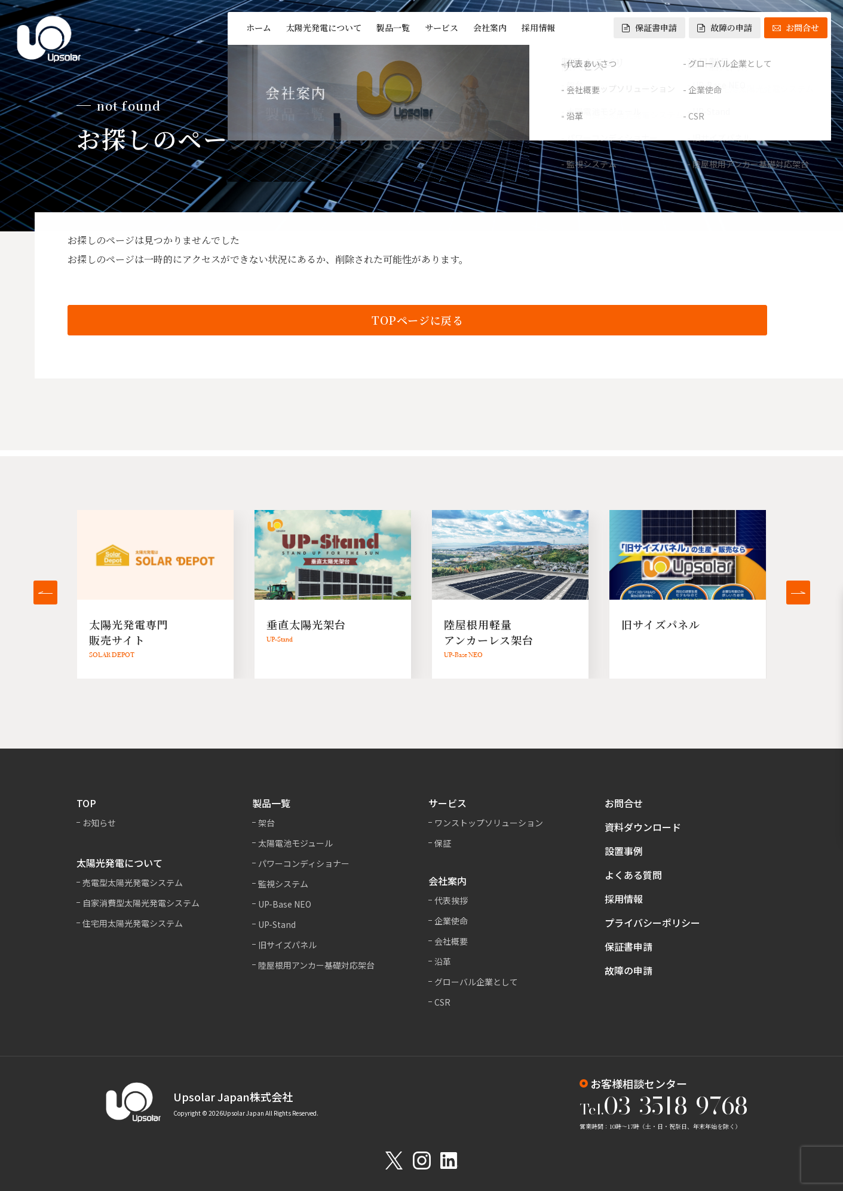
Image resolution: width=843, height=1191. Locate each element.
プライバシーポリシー (652, 922)
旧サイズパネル (287, 945)
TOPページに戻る (417, 321)
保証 (442, 843)
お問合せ (796, 27)
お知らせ (99, 823)
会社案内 (490, 27)
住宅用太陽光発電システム (132, 923)
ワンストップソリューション (488, 823)
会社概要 (451, 941)
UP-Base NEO (284, 904)
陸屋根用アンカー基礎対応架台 (316, 965)
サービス (441, 27)
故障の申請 (724, 27)
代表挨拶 (451, 900)
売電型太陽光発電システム (132, 882)
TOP (86, 803)
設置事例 (624, 851)
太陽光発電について (323, 27)
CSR (442, 1002)
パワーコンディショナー (304, 863)
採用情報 (538, 27)
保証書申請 (649, 27)
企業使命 (451, 921)
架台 (266, 823)
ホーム (258, 27)
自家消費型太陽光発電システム (141, 903)
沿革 (442, 961)
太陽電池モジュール (295, 843)
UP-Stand (277, 924)
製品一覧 (393, 27)
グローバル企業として (476, 982)
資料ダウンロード (643, 827)
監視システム (283, 884)
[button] (45, 592)
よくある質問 (633, 875)
